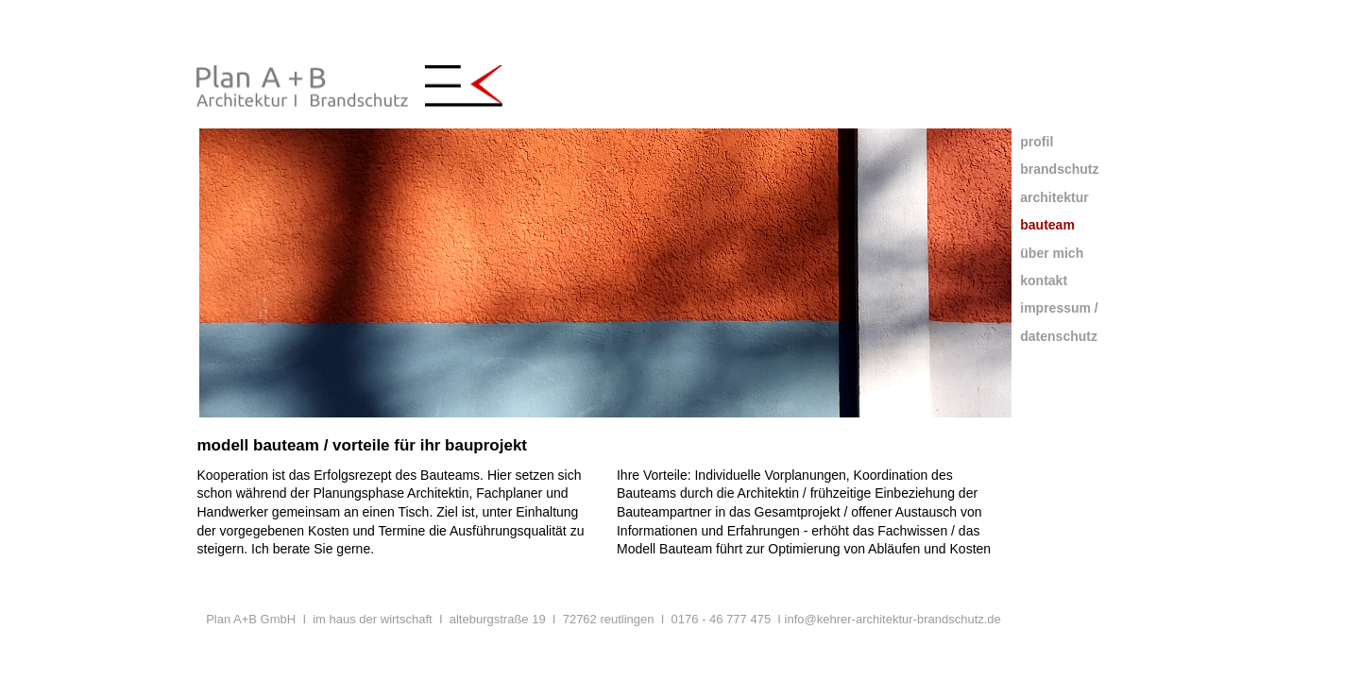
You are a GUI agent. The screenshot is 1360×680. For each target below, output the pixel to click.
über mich (1051, 253)
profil (1036, 141)
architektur (1054, 197)
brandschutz (1059, 169)
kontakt (1043, 280)
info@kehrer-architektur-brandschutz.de (893, 619)
